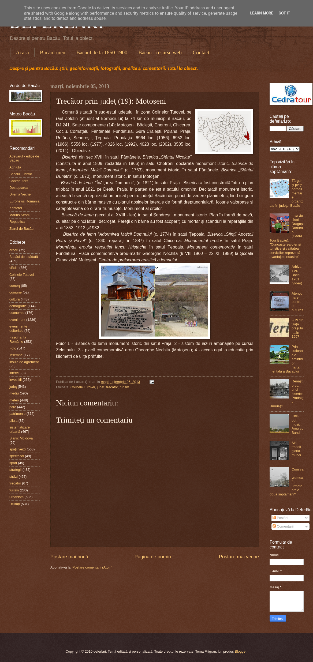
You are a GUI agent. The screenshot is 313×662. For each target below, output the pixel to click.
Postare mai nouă (69, 556)
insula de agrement (24, 362)
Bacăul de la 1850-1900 (102, 52)
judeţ (100, 387)
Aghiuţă (15, 167)
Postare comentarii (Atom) (92, 567)
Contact (201, 52)
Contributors (18, 181)
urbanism (16, 497)
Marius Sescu (19, 215)
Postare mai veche (239, 556)
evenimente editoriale (18, 328)
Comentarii (283, 526)
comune (15, 292)
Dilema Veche (20, 194)
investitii (15, 380)
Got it (284, 13)
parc (12, 407)
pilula (13, 421)
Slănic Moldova (21, 438)
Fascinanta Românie (17, 339)
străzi (13, 477)
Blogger (241, 651)
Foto (12, 348)
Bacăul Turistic (20, 174)
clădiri (13, 268)
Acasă (22, 52)
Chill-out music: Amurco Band (297, 424)
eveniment (17, 320)
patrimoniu (17, 414)
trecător (112, 387)
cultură (14, 299)
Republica (17, 222)
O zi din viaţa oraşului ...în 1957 (297, 328)
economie (16, 313)
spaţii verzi (17, 449)
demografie (18, 306)
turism (124, 387)
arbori (13, 250)
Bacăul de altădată (23, 257)
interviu (15, 373)
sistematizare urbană (19, 429)
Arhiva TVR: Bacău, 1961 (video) (297, 275)
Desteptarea (18, 188)
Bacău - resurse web (160, 52)
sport (13, 463)
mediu (14, 393)
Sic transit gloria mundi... (297, 451)
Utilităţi (14, 504)
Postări (280, 518)
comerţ (14, 286)
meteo (14, 400)
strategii (15, 470)
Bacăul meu (52, 52)
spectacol (16, 456)
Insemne (16, 355)
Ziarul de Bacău (21, 229)
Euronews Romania (24, 201)
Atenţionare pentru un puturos (297, 301)
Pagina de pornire (154, 556)
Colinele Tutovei (82, 387)
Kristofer (15, 208)
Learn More (261, 13)
